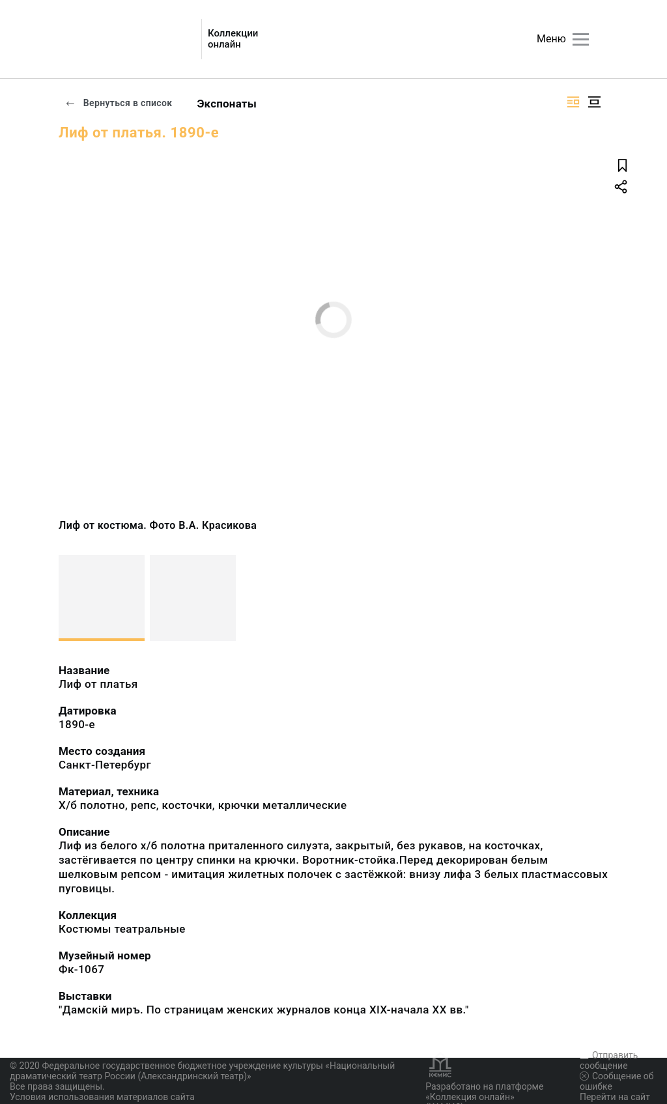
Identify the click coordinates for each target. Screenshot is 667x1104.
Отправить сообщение (609, 1060)
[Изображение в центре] (594, 102)
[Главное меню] (580, 39)
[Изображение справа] (573, 102)
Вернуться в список (118, 103)
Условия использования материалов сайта (102, 1097)
